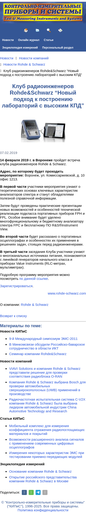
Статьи (48, 40)
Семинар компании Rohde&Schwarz (38, 354)
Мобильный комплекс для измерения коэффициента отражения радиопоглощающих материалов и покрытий (47, 430)
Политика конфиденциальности (43, 510)
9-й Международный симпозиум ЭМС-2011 (43, 339)
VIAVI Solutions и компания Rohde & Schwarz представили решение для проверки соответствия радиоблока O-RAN (44, 372)
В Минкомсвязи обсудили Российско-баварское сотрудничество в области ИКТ (47, 346)
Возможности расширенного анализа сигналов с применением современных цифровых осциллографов (46, 443)
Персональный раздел (57, 47)
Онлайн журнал (28, 40)
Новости (8, 40)
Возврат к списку (13, 316)
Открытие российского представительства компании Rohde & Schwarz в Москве (43, 479)
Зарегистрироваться (16, 286)
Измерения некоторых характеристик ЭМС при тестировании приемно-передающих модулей (46, 455)
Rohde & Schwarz (34, 305)
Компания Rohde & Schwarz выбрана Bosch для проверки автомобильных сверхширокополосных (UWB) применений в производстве (47, 388)
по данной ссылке (33, 279)
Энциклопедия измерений (20, 47)
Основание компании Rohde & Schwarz (40, 471)
